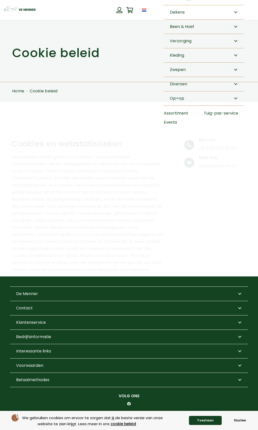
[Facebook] (129, 404)
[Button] (119, 10)
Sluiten (240, 420)
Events (170, 122)
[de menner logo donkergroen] (20, 10)
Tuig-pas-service (221, 113)
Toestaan (205, 420)
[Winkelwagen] (129, 10)
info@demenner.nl (217, 147)
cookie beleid (123, 423)
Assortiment (176, 113)
